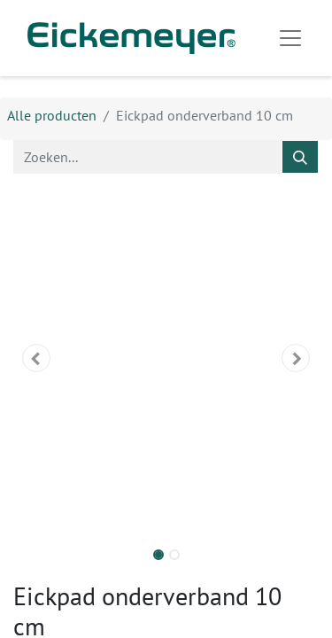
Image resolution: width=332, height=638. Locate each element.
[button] (36, 358)
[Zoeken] (300, 157)
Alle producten (52, 115)
